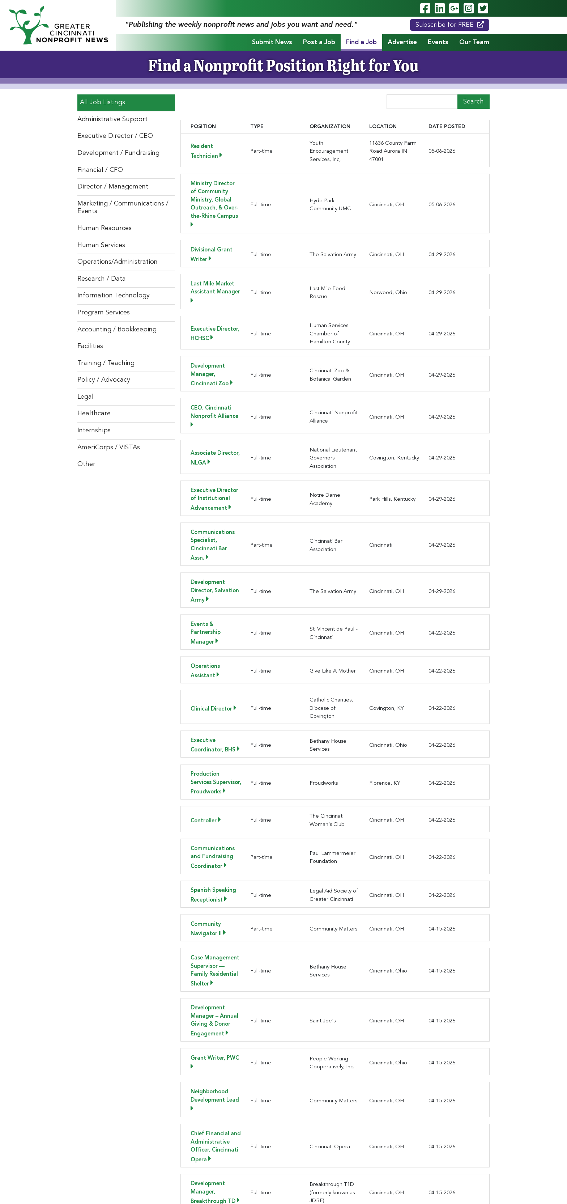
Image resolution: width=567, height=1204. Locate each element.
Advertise (402, 42)
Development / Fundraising (118, 153)
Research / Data (101, 279)
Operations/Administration (117, 262)
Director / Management (112, 186)
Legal (85, 397)
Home (131, 1157)
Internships (94, 430)
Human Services (101, 245)
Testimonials (426, 1157)
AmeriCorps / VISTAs (108, 447)
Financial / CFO (100, 170)
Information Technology (113, 295)
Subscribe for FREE (449, 24)
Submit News (272, 42)
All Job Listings (102, 102)
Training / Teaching (106, 363)
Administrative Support (112, 119)
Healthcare (94, 413)
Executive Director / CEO (115, 136)
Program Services (103, 312)
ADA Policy (266, 1190)
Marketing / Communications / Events (123, 207)
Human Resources (104, 228)
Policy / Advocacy (103, 380)
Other (86, 464)
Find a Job (361, 42)
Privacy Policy (298, 1190)
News (391, 1157)
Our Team (474, 42)
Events (438, 42)
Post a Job (319, 42)
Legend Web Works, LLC (298, 1182)
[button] (227, 1089)
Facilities (90, 346)
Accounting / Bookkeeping (117, 329)
